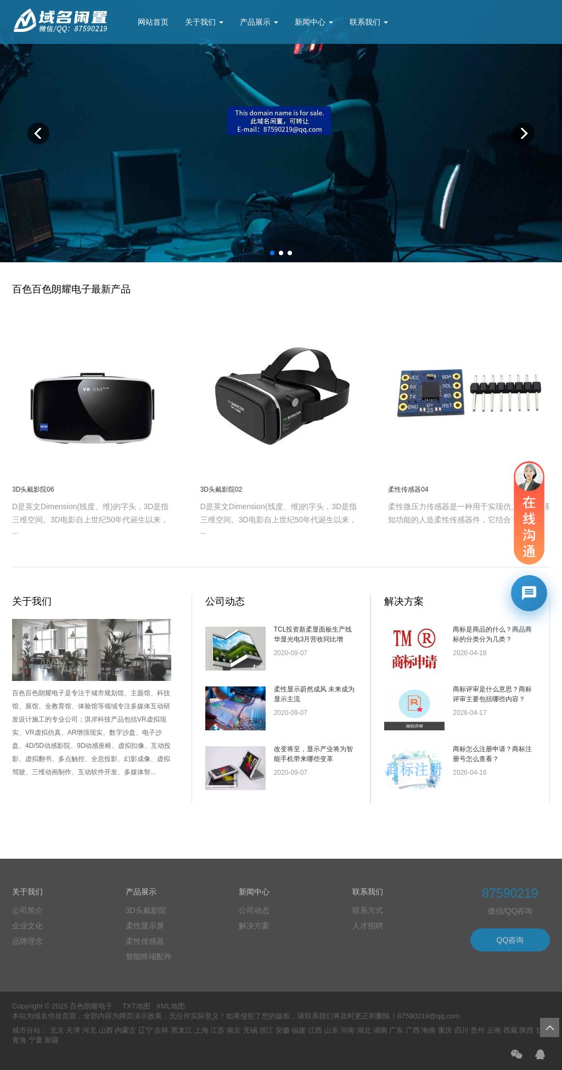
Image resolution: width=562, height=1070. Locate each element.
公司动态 (225, 601)
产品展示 (259, 22)
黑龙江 (181, 1030)
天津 (73, 1030)
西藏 (510, 1030)
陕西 (526, 1030)
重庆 (445, 1030)
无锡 (250, 1030)
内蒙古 (125, 1030)
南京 (234, 1030)
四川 (461, 1030)
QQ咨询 (510, 940)
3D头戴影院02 (221, 489)
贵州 (477, 1030)
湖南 (380, 1030)
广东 (396, 1030)
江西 (315, 1030)
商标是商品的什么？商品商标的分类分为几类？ (492, 634)
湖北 (364, 1030)
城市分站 (26, 1030)
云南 (494, 1030)
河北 (89, 1030)
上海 (201, 1030)
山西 (106, 1030)
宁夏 (36, 1040)
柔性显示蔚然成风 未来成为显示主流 (314, 694)
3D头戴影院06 (33, 489)
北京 (57, 1030)
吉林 (161, 1030)
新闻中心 (314, 22)
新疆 (51, 1040)
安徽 (283, 1030)
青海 (19, 1040)
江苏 (217, 1030)
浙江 (266, 1030)
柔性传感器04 (408, 489)
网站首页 (153, 22)
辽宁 (145, 1030)
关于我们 (204, 22)
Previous (38, 133)
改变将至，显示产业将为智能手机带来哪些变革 (313, 754)
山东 (331, 1030)
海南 (429, 1030)
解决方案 (404, 601)
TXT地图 (136, 1006)
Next (524, 133)
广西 (413, 1030)
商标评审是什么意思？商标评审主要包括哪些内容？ (492, 694)
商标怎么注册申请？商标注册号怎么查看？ (492, 754)
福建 (298, 1030)
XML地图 (170, 1006)
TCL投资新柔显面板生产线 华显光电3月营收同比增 (313, 634)
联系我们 (369, 22)
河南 (347, 1030)
